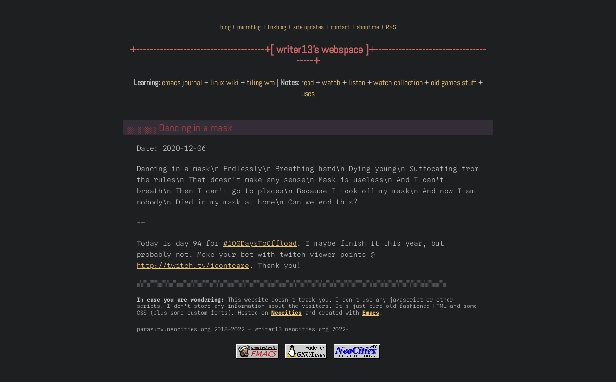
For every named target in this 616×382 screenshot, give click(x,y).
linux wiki (224, 82)
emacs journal (182, 82)
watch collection (398, 82)
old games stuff (453, 82)
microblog (249, 27)
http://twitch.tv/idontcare (193, 265)
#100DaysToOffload (260, 243)
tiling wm (261, 82)
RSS (391, 27)
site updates (308, 27)
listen (356, 82)
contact (340, 27)
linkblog (277, 27)
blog (225, 27)
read (307, 82)
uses (308, 94)
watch (331, 82)
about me (368, 27)
